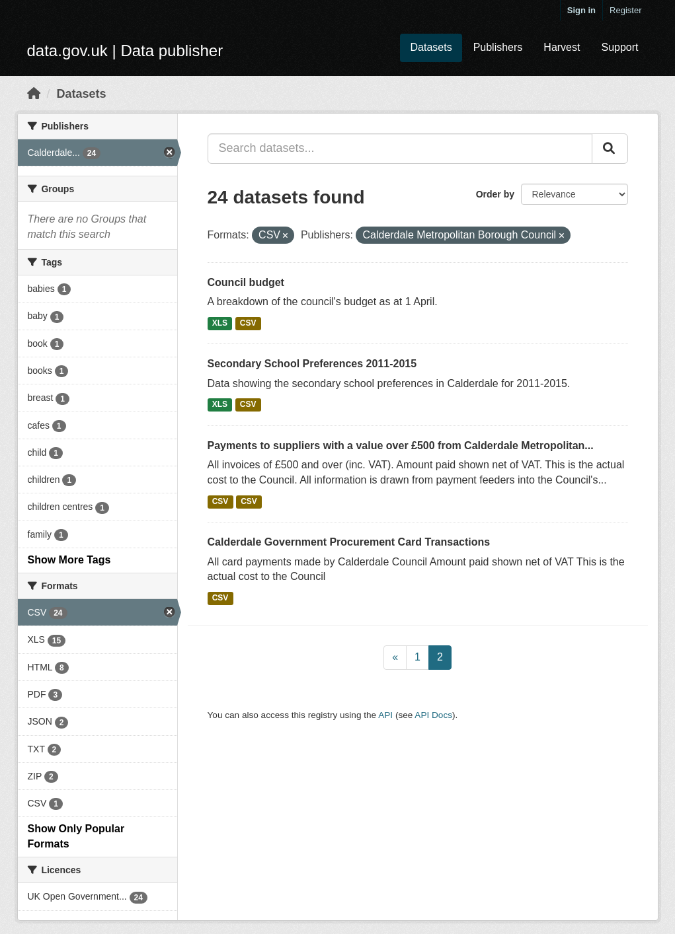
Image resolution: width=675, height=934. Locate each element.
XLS (219, 323)
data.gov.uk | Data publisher (125, 50)
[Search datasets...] (400, 148)
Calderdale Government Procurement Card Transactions (349, 542)
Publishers (498, 47)
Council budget (246, 282)
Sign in (581, 10)
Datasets (431, 47)
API (385, 715)
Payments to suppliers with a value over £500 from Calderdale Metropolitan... (401, 445)
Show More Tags (69, 559)
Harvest (561, 47)
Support (619, 47)
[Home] (33, 93)
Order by (495, 194)
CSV (248, 323)
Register (625, 10)
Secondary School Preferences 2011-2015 (312, 363)
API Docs (433, 715)
